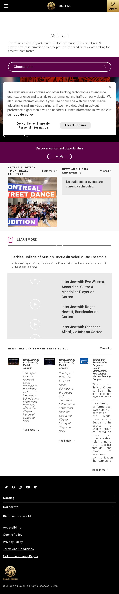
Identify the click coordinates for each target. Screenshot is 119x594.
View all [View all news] (104, 348)
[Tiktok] (6, 487)
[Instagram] (20, 487)
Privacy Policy (13, 542)
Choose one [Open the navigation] (60, 66)
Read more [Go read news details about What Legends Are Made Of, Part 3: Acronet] (65, 440)
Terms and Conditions (18, 549)
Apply (59, 156)
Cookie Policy (12, 534)
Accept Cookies (75, 125)
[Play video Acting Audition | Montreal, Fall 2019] (32, 202)
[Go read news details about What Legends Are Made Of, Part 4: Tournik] (13, 361)
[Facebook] (13, 487)
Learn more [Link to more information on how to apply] (48, 171)
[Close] (110, 87)
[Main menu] (6, 6)
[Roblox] (35, 487)
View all (104, 171)
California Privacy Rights (20, 556)
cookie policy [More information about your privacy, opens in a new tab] (24, 114)
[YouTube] (28, 487)
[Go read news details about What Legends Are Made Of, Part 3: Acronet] (49, 361)
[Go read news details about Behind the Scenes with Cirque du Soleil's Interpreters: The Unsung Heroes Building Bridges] (84, 361)
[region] (59, 108)
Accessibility (12, 527)
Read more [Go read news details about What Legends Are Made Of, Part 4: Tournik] (29, 430)
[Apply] (113, 6)
